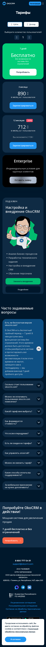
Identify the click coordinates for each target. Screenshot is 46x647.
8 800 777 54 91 (23, 561)
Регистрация (35, 4)
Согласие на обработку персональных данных (23, 610)
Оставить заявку (23, 180)
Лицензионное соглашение (23, 603)
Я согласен (16, 639)
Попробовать (23, 72)
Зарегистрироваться (23, 105)
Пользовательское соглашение (23, 606)
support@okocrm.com (23, 564)
